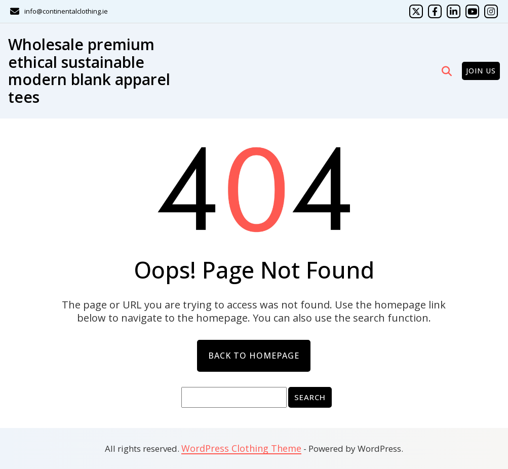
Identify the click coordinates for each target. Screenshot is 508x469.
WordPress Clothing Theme (241, 448)
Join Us (481, 70)
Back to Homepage (253, 355)
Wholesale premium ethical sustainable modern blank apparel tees (89, 70)
